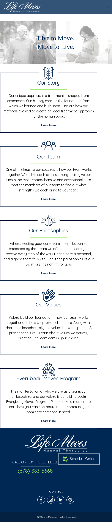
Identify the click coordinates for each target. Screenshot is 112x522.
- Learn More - (48, 125)
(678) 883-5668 (35, 470)
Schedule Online (79, 459)
